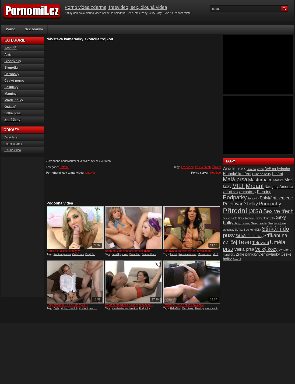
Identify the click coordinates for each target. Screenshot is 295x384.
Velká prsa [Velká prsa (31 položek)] (244, 249)
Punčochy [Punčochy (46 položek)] (270, 204)
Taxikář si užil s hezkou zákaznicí (183, 305)
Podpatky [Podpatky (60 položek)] (235, 197)
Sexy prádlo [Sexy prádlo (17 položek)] (259, 223)
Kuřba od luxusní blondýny (63, 251)
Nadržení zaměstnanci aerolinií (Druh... (129, 251)
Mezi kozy (187, 308)
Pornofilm (135, 254)
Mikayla (90, 172)
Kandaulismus (120, 308)
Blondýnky (12, 61)
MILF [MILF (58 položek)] (238, 186)
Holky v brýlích (69, 308)
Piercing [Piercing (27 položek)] (264, 191)
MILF (215, 254)
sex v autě (211, 308)
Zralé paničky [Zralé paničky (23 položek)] (247, 254)
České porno (14, 80)
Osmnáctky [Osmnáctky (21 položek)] (247, 192)
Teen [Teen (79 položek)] (244, 242)
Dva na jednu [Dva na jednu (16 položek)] (255, 169)
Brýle (56, 308)
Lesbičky (11, 87)
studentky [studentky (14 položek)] (228, 229)
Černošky (11, 74)
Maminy (10, 93)
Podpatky (144, 308)
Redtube (215, 172)
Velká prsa (12, 113)
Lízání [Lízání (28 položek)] (277, 173)
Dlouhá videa (12, 150)
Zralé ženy (12, 120)
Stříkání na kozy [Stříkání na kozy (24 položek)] (248, 236)
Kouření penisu (62, 254)
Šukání (216, 167)
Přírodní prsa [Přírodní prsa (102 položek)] (243, 211)
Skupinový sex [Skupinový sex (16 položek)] (277, 223)
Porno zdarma (13, 143)
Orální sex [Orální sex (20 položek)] (230, 192)
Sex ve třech (203, 167)
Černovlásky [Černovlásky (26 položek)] (269, 254)
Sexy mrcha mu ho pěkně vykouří (67, 305)
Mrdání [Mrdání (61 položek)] (254, 186)
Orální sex (78, 254)
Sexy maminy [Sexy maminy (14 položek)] (242, 223)
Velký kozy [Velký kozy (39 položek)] (266, 249)
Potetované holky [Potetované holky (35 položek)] (240, 203)
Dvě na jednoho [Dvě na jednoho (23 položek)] (277, 169)
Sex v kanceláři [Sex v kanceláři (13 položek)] (246, 218)
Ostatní (64, 167)
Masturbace (204, 254)
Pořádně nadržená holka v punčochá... (129, 305)
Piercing (199, 308)
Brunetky (11, 67)
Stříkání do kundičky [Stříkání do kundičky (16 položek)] (248, 229)
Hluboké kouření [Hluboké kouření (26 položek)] (237, 174)
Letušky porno (120, 254)
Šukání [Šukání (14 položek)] (236, 259)
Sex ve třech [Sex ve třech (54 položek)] (278, 211)
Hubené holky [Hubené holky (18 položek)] (261, 174)
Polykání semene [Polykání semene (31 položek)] (276, 197)
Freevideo (187, 167)
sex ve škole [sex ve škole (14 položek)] (230, 218)
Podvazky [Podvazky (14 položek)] (253, 198)
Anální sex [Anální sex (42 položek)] (234, 168)
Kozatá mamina (187, 254)
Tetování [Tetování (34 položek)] (260, 242)
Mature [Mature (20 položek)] (278, 180)
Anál (7, 54)
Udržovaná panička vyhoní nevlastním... (188, 251)
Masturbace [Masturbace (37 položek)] (260, 179)
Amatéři (10, 48)
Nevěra (134, 308)
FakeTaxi (175, 308)
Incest (173, 254)
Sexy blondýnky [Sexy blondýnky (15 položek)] (265, 217)
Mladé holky (13, 100)
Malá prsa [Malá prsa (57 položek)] (235, 179)
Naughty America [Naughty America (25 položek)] (278, 186)
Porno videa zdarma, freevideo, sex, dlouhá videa (116, 7)
